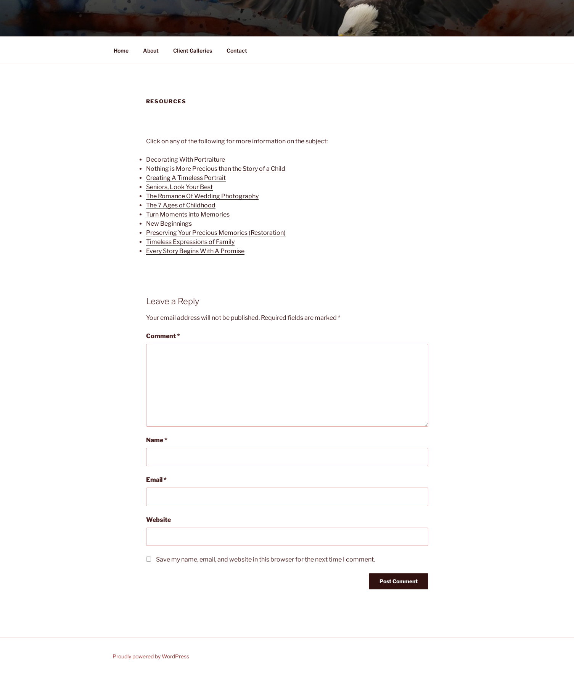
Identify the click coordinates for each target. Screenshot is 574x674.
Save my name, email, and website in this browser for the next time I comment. (265, 559)
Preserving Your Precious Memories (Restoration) (216, 232)
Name (156, 440)
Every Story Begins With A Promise (195, 251)
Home (121, 50)
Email (156, 479)
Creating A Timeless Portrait (186, 177)
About (151, 50)
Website (158, 519)
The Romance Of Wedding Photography (202, 196)
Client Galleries (192, 50)
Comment (163, 336)
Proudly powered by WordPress (151, 656)
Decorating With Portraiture (185, 159)
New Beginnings (169, 223)
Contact (237, 50)
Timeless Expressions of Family (190, 242)
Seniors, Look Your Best (179, 187)
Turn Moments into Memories (188, 214)
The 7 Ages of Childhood (180, 205)
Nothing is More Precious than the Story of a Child (215, 168)
